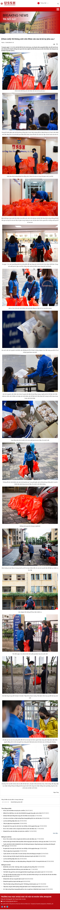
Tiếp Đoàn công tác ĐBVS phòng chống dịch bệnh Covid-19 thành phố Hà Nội (22, 887)
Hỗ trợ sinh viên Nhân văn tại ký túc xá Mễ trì (14, 811)
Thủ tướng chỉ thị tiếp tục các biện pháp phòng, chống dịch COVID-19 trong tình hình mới (24, 862)
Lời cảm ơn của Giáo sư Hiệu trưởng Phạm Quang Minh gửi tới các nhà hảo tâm (22, 818)
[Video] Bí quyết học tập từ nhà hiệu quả (13, 882)
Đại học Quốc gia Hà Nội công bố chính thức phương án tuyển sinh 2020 (20, 856)
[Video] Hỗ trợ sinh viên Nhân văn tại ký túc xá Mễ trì (16, 831)
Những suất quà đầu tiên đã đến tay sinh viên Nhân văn (16, 870)
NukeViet (38, 904)
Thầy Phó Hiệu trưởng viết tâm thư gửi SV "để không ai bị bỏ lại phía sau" (21, 884)
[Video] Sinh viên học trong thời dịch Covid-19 (14, 879)
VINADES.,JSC (50, 904)
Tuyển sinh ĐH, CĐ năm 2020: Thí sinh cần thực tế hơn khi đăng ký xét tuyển (22, 854)
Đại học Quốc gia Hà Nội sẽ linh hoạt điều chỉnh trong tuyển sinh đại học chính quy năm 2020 (25, 842)
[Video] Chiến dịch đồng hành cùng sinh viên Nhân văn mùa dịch (18, 816)
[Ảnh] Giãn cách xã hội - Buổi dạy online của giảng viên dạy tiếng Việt (20, 867)
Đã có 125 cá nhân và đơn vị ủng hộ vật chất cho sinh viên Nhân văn (19, 829)
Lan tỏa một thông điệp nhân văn (11, 821)
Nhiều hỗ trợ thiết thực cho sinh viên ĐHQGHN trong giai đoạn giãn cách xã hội (22, 813)
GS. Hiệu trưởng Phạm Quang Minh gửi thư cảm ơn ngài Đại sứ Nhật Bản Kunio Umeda (24, 889)
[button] (41, 3)
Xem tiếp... (56, 833)
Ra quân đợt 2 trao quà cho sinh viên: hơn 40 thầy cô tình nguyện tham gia (21, 826)
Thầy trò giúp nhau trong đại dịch (11, 824)
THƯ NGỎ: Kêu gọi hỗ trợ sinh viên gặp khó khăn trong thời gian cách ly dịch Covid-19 (24, 872)
